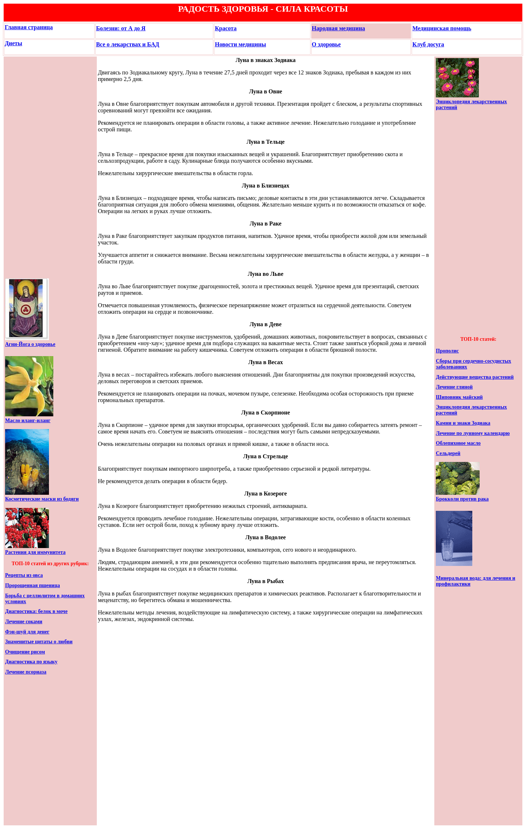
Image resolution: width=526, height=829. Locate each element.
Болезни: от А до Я (121, 28)
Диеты (13, 43)
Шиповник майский (459, 397)
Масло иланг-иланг (27, 420)
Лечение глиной (454, 387)
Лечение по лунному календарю (473, 433)
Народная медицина (338, 28)
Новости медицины (240, 44)
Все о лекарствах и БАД (127, 44)
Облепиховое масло (458, 443)
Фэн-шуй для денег (27, 632)
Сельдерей (448, 453)
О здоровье (326, 44)
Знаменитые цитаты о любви (39, 641)
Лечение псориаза (25, 672)
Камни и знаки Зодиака (463, 423)
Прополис (447, 351)
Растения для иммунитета (35, 552)
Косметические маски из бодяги (42, 499)
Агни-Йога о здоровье (30, 344)
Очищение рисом (25, 652)
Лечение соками (23, 621)
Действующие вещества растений (475, 377)
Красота (225, 28)
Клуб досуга (428, 44)
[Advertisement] (27, 167)
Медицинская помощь (441, 28)
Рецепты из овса (24, 575)
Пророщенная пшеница (32, 585)
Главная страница (29, 27)
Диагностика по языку (31, 661)
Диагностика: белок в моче (36, 611)
